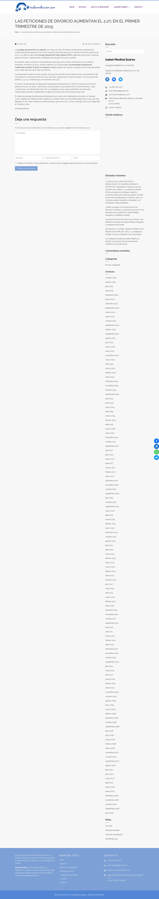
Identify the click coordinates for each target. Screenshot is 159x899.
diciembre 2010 (111, 649)
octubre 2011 (110, 619)
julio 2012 (109, 584)
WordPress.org (111, 839)
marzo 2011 (110, 636)
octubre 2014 (110, 537)
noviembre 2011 (111, 614)
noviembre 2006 (112, 800)
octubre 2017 (110, 442)
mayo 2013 (109, 563)
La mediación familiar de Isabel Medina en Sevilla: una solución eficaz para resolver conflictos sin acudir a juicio (122, 241)
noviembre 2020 (112, 355)
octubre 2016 (110, 489)
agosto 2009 (110, 701)
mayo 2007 (110, 778)
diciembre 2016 (111, 481)
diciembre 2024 (111, 295)
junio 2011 (109, 627)
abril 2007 (109, 783)
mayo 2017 (109, 459)
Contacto (138, 7)
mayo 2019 (110, 407)
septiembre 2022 (112, 325)
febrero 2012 (110, 601)
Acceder (108, 826)
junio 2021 (109, 342)
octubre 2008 (110, 722)
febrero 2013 (110, 571)
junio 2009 (109, 705)
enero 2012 (109, 606)
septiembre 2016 (112, 493)
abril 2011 (109, 632)
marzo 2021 (110, 347)
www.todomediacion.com (28, 875)
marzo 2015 (110, 519)
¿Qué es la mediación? (100, 7)
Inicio (72, 7)
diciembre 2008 (111, 718)
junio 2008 (109, 735)
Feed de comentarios (114, 834)
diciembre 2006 (111, 796)
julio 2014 (109, 545)
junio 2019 (109, 403)
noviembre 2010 (111, 653)
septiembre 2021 (112, 334)
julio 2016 (109, 498)
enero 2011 (109, 645)
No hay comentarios (91, 44)
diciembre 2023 (111, 304)
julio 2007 (109, 770)
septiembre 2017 (112, 446)
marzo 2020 (110, 368)
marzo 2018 (110, 429)
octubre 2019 (110, 390)
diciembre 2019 (111, 381)
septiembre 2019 (112, 394)
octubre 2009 (110, 696)
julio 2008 (109, 731)
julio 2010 (109, 666)
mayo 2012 (109, 588)
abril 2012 (109, 593)
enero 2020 (110, 377)
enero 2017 (109, 476)
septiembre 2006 (112, 809)
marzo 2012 (110, 597)
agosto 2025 (110, 282)
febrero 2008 (110, 744)
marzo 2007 (110, 787)
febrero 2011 (110, 640)
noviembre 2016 (111, 485)
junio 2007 (109, 774)
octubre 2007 (110, 757)
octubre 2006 (110, 804)
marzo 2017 (110, 468)
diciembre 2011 (111, 610)
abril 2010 (109, 675)
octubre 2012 (110, 580)
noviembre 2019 (111, 386)
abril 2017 (109, 463)
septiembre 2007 (112, 761)
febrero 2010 (110, 683)
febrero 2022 (110, 329)
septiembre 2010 (112, 662)
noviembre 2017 (111, 437)
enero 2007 (110, 791)
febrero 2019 (110, 420)
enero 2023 (110, 317)
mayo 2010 (110, 670)
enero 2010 (109, 688)
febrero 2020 (110, 373)
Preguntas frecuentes (69, 875)
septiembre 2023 (112, 308)
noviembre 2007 (112, 752)
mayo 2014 (110, 554)
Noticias (82, 7)
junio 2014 (109, 550)
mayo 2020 (110, 360)
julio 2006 (109, 813)
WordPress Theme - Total (82, 895)
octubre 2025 (110, 278)
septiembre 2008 (112, 727)
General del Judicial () (55, 55)
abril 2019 (109, 411)
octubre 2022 (110, 321)
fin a (32, 50)
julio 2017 (109, 450)
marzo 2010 (110, 679)
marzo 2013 (110, 567)
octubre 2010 (110, 658)
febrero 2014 (110, 558)
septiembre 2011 (112, 623)
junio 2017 (109, 455)
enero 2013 (109, 576)
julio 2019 (109, 399)
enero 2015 (109, 528)
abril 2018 (109, 424)
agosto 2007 (110, 765)
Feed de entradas (112, 830)
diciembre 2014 (111, 532)
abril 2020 (109, 364)
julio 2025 (109, 286)
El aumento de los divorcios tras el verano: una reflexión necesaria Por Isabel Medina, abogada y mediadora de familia (124, 222)
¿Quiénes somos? (122, 7)
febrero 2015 (110, 524)
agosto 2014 (110, 541)
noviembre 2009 (112, 692)
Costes (63, 879)
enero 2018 (109, 433)
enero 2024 (110, 299)
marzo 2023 (110, 312)
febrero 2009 (110, 714)
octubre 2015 (110, 502)
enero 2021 (109, 351)
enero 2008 (110, 748)
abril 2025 (109, 291)
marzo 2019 (110, 416)
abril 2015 (109, 515)
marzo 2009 (110, 709)
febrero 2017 (110, 472)
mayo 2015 (109, 511)
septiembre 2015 (112, 506)
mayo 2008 (110, 740)
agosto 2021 (110, 338)
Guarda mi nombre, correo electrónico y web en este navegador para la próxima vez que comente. (57, 163)
